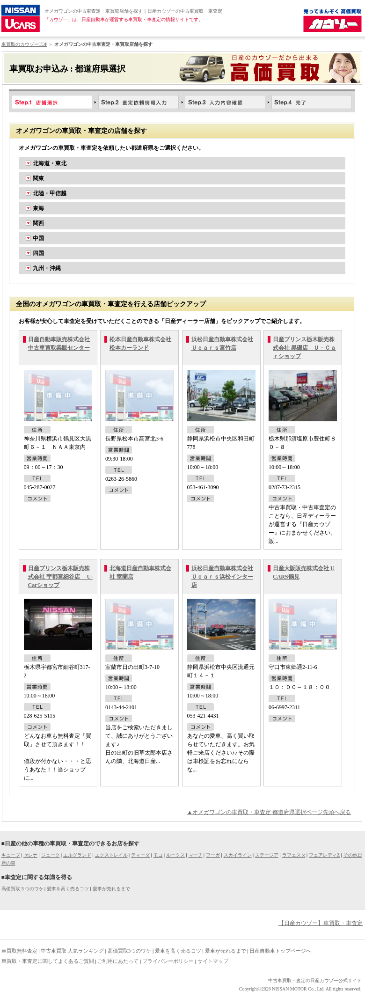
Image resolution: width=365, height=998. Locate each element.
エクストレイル (111, 855)
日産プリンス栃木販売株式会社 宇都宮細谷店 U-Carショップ (60, 576)
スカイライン (238, 855)
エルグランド (77, 855)
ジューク (50, 855)
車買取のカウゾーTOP (24, 44)
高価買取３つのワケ (22, 888)
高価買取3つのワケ (130, 951)
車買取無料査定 (19, 951)
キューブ (10, 855)
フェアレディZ (324, 855)
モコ (158, 855)
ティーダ (140, 855)
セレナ (30, 855)
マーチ (196, 855)
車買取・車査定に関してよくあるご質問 (47, 961)
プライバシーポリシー (168, 961)
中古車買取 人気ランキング (72, 951)
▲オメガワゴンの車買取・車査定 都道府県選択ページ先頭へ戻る (269, 812)
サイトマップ (212, 961)
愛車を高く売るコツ (68, 888)
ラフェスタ (294, 855)
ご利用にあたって (118, 961)
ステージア (266, 855)
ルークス (175, 855)
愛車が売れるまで (111, 888)
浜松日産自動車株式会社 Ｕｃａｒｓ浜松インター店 (222, 576)
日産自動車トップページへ (280, 951)
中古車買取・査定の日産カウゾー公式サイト (315, 980)
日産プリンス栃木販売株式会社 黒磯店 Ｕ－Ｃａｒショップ (304, 348)
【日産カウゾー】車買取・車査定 (320, 923)
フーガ (213, 855)
